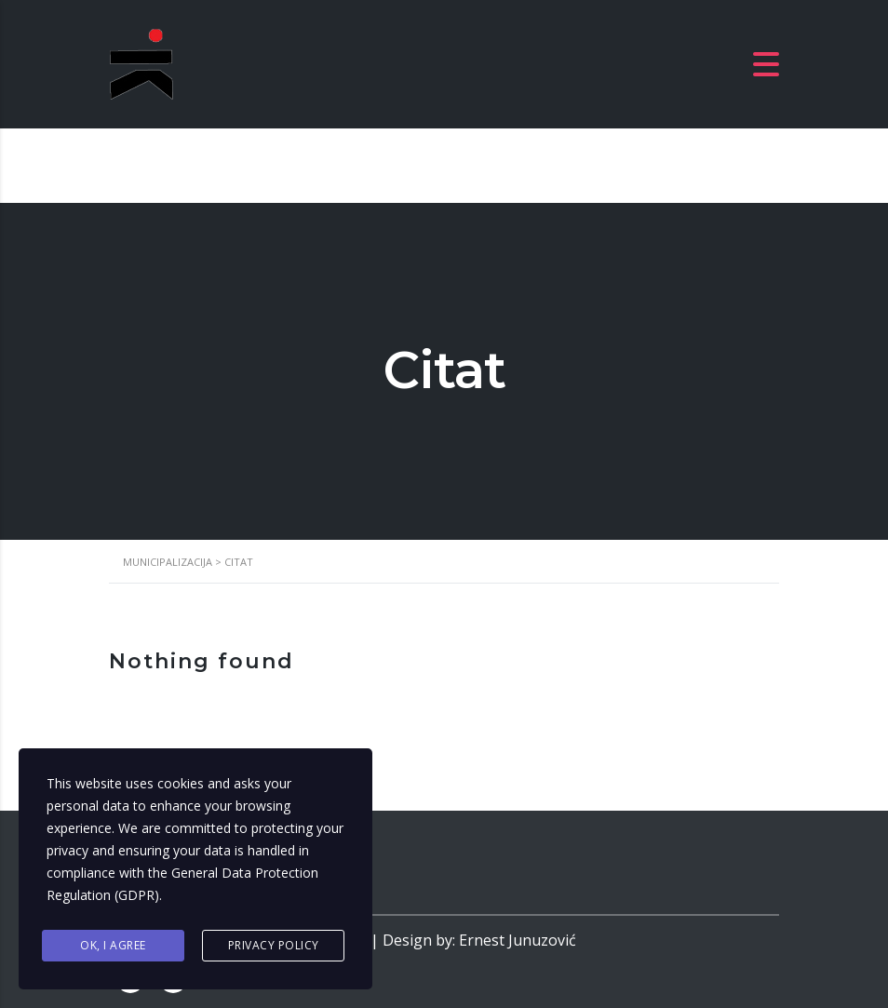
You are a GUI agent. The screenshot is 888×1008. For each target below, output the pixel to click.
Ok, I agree (113, 945)
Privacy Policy (273, 945)
